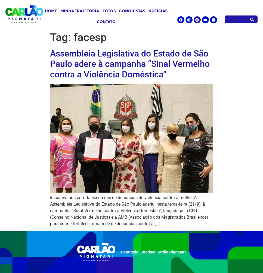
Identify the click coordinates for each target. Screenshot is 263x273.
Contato (106, 21)
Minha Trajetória (79, 10)
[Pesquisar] (252, 19)
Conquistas (132, 10)
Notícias (158, 10)
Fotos (109, 10)
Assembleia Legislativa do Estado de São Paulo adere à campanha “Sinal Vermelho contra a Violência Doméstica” (130, 64)
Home (51, 10)
